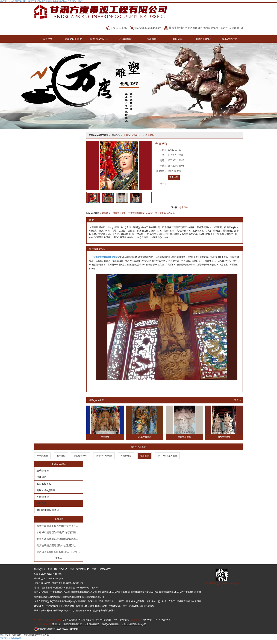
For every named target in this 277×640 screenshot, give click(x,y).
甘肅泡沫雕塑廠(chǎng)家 (134, 624)
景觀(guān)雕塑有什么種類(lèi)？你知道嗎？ (60, 552)
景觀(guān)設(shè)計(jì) (101, 39)
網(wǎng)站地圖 (103, 619)
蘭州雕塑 (56, 624)
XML (116, 619)
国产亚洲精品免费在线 (10, 638)
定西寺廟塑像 (184, 437)
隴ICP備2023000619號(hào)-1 (157, 619)
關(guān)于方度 (73, 39)
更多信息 (173, 177)
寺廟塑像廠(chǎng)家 (165, 213)
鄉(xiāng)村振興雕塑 (167, 455)
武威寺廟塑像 (144, 437)
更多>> (237, 400)
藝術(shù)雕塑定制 (110, 624)
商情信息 (124, 619)
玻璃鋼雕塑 (125, 39)
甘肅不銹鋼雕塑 (91, 624)
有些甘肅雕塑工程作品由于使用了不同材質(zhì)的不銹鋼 (60, 525)
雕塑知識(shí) (203, 39)
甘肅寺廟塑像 (119, 213)
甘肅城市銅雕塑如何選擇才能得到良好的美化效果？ (60, 532)
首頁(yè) (47, 39)
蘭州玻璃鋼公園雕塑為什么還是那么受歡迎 (60, 545)
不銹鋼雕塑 (126, 455)
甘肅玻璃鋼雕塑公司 (72, 624)
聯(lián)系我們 (229, 39)
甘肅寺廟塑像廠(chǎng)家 (140, 213)
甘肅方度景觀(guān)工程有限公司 (78, 619)
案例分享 (177, 39)
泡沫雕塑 (152, 39)
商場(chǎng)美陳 (104, 455)
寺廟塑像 (149, 135)
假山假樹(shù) (80, 455)
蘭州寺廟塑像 (224, 437)
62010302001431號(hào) (56, 629)
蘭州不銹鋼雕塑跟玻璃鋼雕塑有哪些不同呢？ (60, 539)
